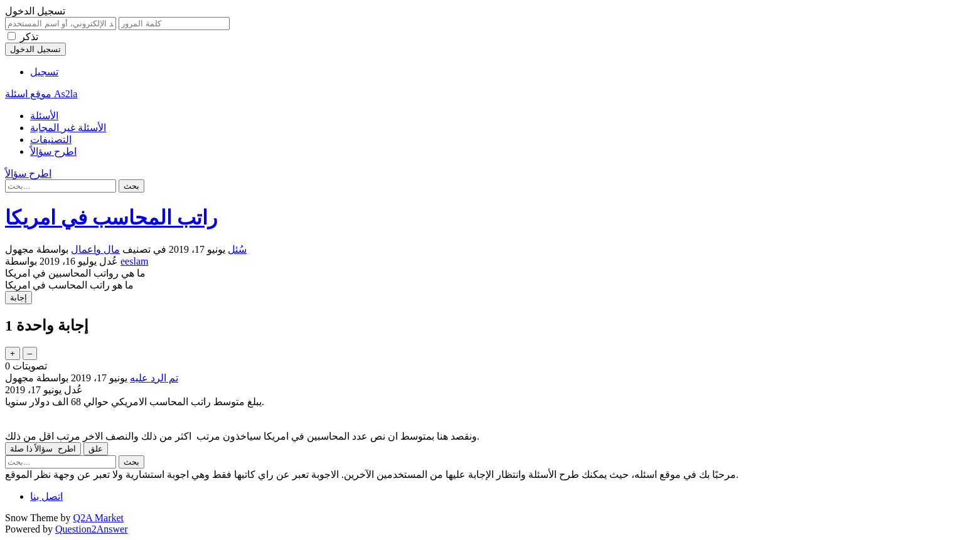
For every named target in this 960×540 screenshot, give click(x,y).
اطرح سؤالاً (53, 151)
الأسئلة (44, 115)
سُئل (237, 249)
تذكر (29, 36)
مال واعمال (95, 249)
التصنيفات (51, 139)
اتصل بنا (46, 496)
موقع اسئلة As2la (41, 93)
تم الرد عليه (154, 378)
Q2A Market (98, 517)
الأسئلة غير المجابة (68, 127)
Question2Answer (91, 529)
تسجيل (44, 71)
